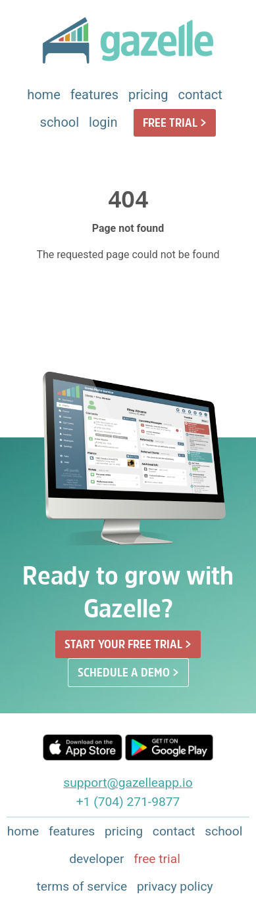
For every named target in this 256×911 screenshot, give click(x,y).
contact (200, 94)
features (94, 94)
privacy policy (175, 886)
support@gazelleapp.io (127, 782)
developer (96, 858)
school (59, 122)
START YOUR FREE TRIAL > (128, 644)
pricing (148, 94)
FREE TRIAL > (175, 122)
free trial (157, 858)
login (103, 122)
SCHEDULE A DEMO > (128, 672)
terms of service (81, 886)
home (44, 94)
